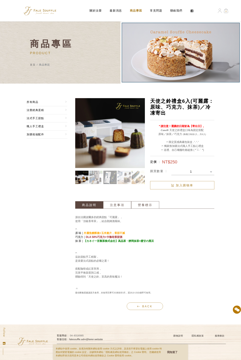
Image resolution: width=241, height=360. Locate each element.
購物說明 (178, 335)
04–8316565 (77, 335)
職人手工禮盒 (35, 126)
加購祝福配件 (35, 134)
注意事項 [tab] (117, 205)
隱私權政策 (198, 335)
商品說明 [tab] (89, 205)
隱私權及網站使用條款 (117, 352)
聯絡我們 (176, 10)
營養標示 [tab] (145, 205)
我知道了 (172, 352)
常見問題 (156, 10)
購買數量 (157, 171)
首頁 (32, 64)
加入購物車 (182, 185)
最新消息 (116, 10)
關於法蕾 (96, 10)
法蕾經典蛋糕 (35, 110)
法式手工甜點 (35, 118)
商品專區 (136, 10)
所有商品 (32, 102)
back (145, 306)
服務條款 (220, 335)
